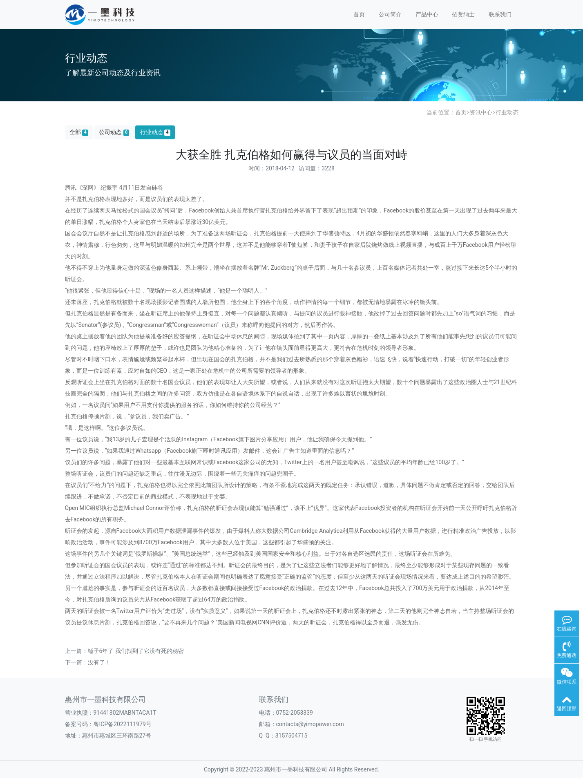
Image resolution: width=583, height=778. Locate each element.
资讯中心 (480, 112)
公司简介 (390, 14)
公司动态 (114, 132)
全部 (78, 132)
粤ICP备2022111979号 (123, 724)
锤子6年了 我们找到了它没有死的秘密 (136, 651)
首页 (359, 14)
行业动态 (507, 112)
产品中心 (426, 14)
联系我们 (500, 14)
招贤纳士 (463, 14)
